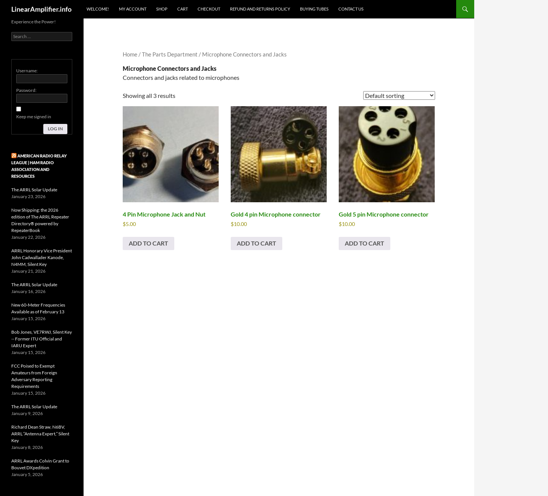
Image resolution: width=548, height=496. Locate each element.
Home (130, 54)
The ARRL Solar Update (34, 189)
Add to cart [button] (148, 243)
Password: (26, 90)
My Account (132, 8)
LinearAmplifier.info (41, 9)
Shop (161, 8)
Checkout (209, 8)
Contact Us (351, 8)
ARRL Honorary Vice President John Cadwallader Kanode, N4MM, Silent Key (41, 257)
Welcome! (98, 8)
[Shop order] (399, 95)
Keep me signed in (33, 116)
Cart (182, 8)
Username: (27, 70)
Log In (55, 128)
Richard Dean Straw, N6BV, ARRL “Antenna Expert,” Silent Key (40, 433)
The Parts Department (170, 54)
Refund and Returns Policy (260, 8)
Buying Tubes (314, 8)
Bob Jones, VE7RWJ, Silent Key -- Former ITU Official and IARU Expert (41, 338)
